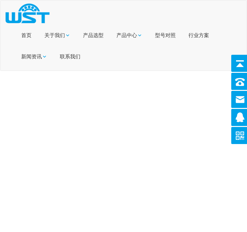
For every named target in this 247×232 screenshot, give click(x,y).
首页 (26, 35)
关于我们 (54, 35)
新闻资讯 (31, 56)
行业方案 (198, 35)
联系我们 (70, 56)
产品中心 (126, 35)
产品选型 (93, 35)
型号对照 (165, 35)
